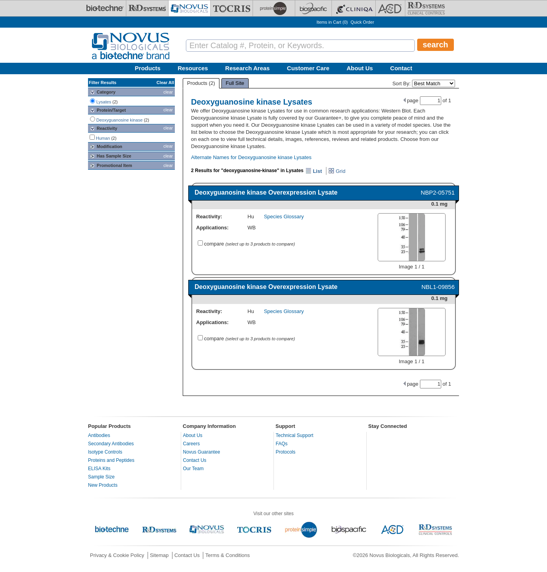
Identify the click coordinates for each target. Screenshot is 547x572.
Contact (401, 68)
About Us (360, 68)
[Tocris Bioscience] (231, 8)
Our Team (193, 468)
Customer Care (308, 68)
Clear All (165, 82)
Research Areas (247, 68)
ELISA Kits (99, 468)
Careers (191, 443)
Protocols (286, 452)
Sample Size (101, 477)
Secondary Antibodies (111, 443)
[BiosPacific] (313, 8)
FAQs (282, 443)
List (313, 171)
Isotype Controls (105, 452)
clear (168, 92)
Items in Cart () (332, 22)
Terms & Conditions (227, 555)
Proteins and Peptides (111, 460)
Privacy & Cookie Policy (117, 555)
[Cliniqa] (353, 8)
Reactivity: (209, 216)
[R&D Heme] (426, 8)
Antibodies (99, 435)
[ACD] (390, 8)
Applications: (212, 228)
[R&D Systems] (147, 8)
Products (148, 68)
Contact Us (194, 460)
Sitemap (159, 555)
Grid (336, 171)
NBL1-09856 (438, 286)
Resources (193, 68)
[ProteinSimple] (274, 8)
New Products (103, 485)
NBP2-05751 (438, 192)
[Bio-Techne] (105, 8)
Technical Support (294, 435)
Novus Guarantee (201, 452)
